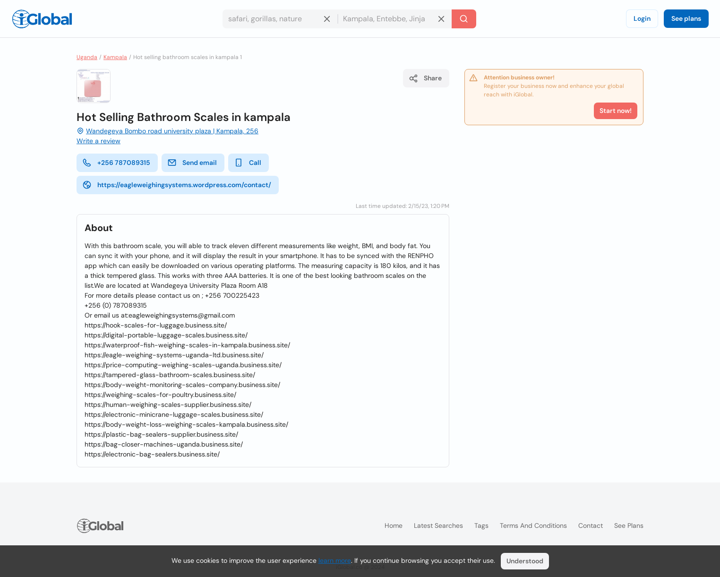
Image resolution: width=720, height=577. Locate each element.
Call (247, 162)
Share (425, 78)
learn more (334, 560)
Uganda (87, 57)
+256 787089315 (116, 162)
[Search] (464, 18)
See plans (686, 18)
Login (642, 18)
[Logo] (42, 18)
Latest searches (438, 525)
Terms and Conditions (533, 525)
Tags (481, 525)
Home (394, 525)
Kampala (115, 57)
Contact (590, 525)
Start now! (616, 110)
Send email (192, 162)
